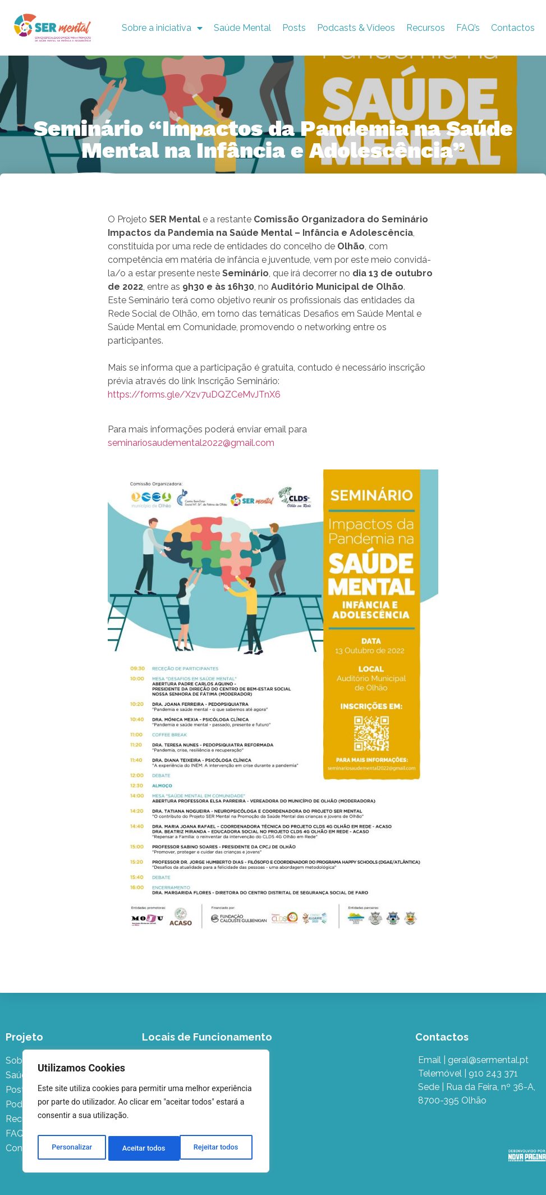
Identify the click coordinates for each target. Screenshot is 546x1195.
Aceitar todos (219, 1148)
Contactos (513, 27)
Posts (294, 27)
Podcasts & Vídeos (356, 27)
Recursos (425, 27)
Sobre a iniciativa (162, 28)
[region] (145, 1114)
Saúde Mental (242, 27)
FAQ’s (468, 27)
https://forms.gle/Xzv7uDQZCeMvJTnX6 (194, 394)
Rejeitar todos (144, 1148)
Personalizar (71, 1148)
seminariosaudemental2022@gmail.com (191, 442)
